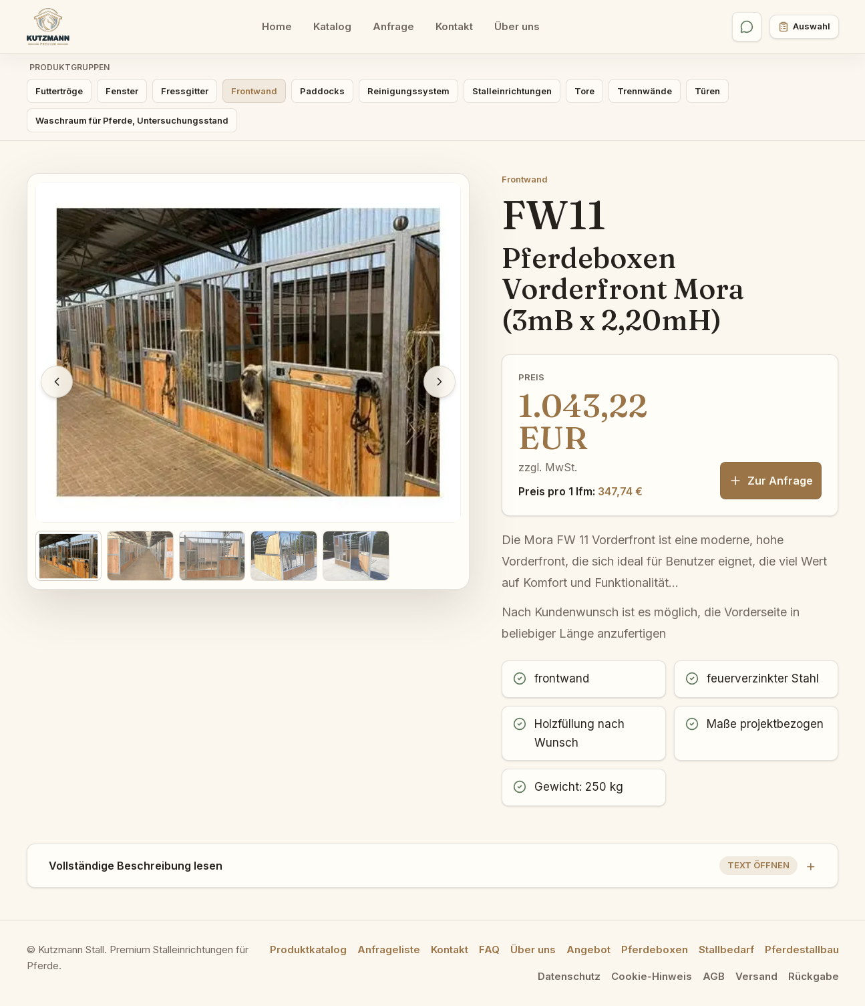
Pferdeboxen (654, 949)
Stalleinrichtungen (512, 91)
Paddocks (322, 91)
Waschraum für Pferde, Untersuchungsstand (131, 120)
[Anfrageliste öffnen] (804, 27)
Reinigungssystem (408, 91)
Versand (756, 976)
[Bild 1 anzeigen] (68, 556)
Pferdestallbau (802, 949)
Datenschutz (569, 976)
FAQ (489, 949)
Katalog (332, 26)
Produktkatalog (308, 949)
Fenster (122, 91)
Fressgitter (184, 91)
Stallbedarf (726, 949)
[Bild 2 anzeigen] (140, 556)
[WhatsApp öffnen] (746, 26)
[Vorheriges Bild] (57, 382)
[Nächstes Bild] (439, 382)
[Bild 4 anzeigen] (283, 556)
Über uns (517, 26)
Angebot (588, 949)
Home (277, 26)
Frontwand (254, 91)
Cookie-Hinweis (651, 976)
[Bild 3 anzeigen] (212, 556)
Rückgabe (813, 976)
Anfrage (393, 26)
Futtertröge (59, 91)
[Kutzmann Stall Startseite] (48, 26)
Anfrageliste (388, 949)
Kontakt (454, 26)
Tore (584, 91)
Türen (707, 91)
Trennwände (644, 91)
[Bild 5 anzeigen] (356, 556)
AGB (714, 976)
